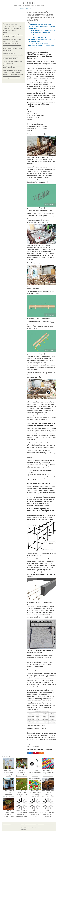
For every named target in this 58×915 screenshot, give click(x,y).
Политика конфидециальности (26, 842)
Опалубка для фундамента (39, 37)
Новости (28, 8)
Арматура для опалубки (36, 759)
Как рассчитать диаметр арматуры (41, 43)
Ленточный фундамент (42, 761)
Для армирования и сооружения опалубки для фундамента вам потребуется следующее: (43, 32)
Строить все (29, 3)
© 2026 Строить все (7, 840)
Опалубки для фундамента (32, 761)
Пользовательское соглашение (30, 840)
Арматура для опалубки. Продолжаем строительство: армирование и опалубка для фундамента (42, 26)
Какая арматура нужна (37, 49)
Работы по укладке (35, 763)
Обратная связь (41, 840)
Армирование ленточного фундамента (42, 36)
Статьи (35, 8)
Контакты (22, 840)
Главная (21, 8)
